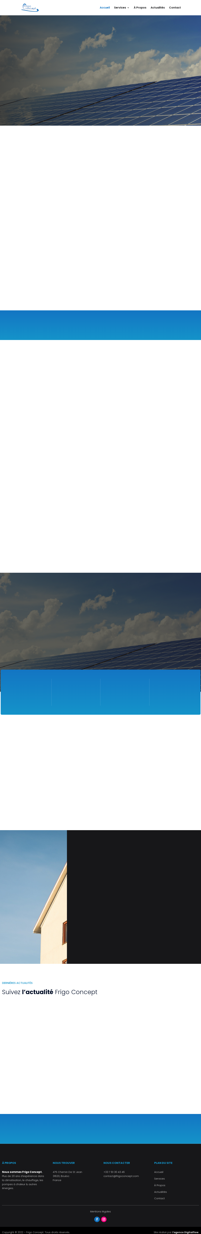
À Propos (140, 8)
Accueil (105, 8)
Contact (175, 8)
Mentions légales (100, 1211)
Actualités (158, 8)
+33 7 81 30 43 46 (114, 1172)
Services (120, 8)
